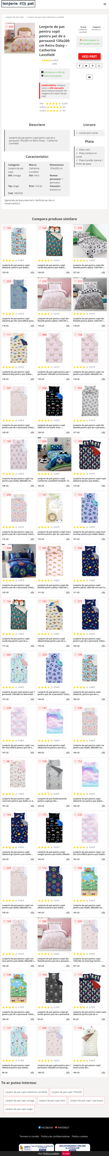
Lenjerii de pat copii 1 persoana (86, 1100)
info (32, 272)
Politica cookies (80, 1136)
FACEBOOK (45, 1127)
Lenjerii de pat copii (15, 17)
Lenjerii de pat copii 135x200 (67, 1092)
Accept (66, 1153)
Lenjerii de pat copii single (19, 1109)
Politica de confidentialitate (55, 1136)
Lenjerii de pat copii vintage (19, 1100)
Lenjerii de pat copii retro (52, 1100)
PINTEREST (62, 1127)
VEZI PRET (89, 56)
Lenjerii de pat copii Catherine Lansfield (46, 17)
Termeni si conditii (29, 1136)
